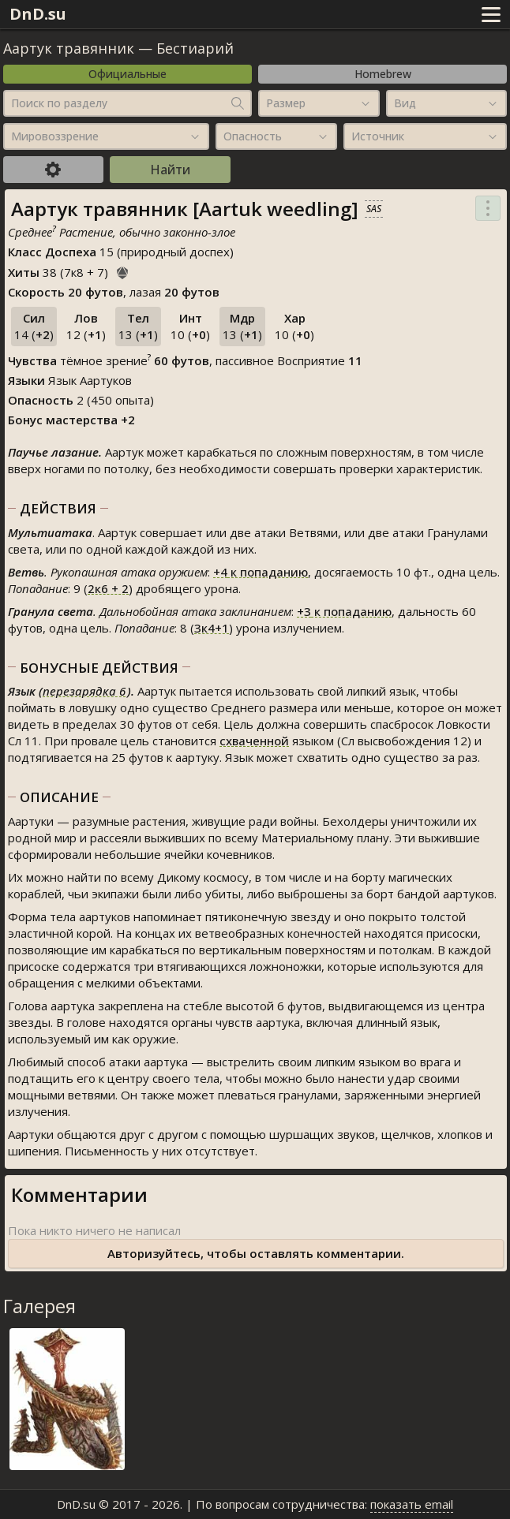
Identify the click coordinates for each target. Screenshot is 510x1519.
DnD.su (37, 13)
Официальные (127, 73)
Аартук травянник (68, 48)
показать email (411, 1504)
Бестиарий (195, 48)
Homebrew (382, 73)
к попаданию (260, 572)
